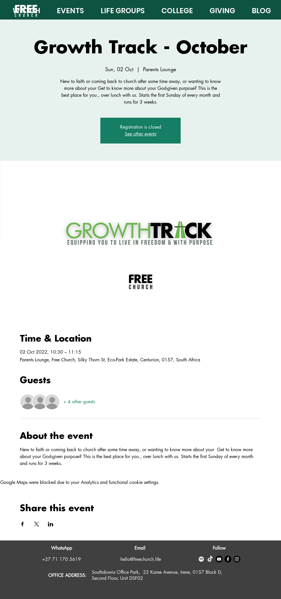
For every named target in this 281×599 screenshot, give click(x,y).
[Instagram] (236, 559)
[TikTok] (210, 559)
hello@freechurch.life (140, 559)
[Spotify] (201, 559)
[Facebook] (228, 559)
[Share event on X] (36, 524)
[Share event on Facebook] (22, 524)
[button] (218, 9)
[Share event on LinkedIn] (50, 524)
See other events (140, 134)
